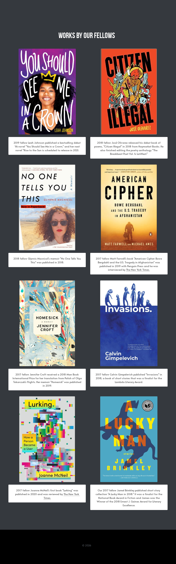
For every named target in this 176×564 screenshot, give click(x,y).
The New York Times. (138, 271)
